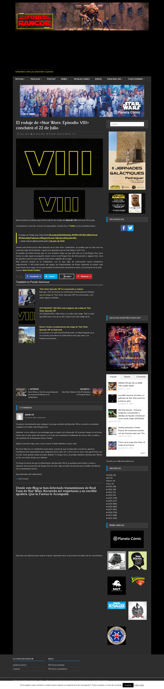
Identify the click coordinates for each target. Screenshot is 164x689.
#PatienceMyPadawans (29, 238)
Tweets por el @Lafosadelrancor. (120, 461)
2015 (112, 515)
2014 (112, 518)
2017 (112, 509)
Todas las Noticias (64, 134)
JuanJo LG (29, 414)
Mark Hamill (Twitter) (31, 270)
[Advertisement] (82, 49)
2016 (112, 512)
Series (64, 79)
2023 (112, 492)
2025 (112, 486)
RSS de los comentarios (57, 669)
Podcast (51, 79)
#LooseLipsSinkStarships (60, 235)
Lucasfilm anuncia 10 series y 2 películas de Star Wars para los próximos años (131, 398)
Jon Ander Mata (39, 134)
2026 (112, 475)
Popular (113, 377)
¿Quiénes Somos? (20, 665)
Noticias (19, 79)
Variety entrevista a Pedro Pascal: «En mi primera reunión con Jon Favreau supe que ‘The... (132, 430)
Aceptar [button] (128, 685)
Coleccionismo (135, 79)
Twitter (72, 226)
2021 (112, 498)
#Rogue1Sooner (47, 238)
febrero (110, 481)
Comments (141, 377)
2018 (112, 506)
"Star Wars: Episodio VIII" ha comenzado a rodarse (61, 289)
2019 (112, 504)
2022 (112, 495)
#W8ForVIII (77, 235)
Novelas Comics (82, 79)
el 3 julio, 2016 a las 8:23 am (35, 417)
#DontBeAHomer (90, 235)
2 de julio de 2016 (56, 241)
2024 (112, 489)
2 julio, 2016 (24, 134)
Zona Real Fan (114, 79)
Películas (35, 79)
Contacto (16, 669)
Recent (127, 377)
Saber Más (139, 685)
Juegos (98, 79)
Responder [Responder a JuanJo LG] (23, 479)
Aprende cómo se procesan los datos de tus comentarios (78, 555)
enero (110, 484)
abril (109, 478)
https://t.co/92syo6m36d (65, 238)
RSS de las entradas (56, 665)
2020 (112, 501)
